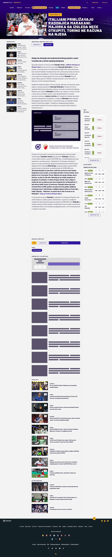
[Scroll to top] (94, 518)
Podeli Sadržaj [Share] (55, 14)
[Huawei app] (108, 521)
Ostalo (91, 526)
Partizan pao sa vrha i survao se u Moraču (61, 509)
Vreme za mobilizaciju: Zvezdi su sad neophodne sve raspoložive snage (64, 487)
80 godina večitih (72, 526)
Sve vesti (34, 526)
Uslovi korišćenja (41, 544)
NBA (60, 526)
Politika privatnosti (55, 544)
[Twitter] (52, 548)
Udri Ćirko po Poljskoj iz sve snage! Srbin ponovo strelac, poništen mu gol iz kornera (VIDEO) (63, 441)
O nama (34, 544)
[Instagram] (48, 548)
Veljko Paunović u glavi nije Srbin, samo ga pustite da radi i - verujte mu (22, 55)
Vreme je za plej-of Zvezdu (22, 62)
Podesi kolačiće (75, 544)
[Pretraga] (87, 2)
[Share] (34, 242)
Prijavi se (104, 2)
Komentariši (48, 44)
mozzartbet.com (94, 160)
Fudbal (19, 43)
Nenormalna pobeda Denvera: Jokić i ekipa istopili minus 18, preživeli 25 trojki (22, 86)
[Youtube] (59, 548)
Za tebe (21, 526)
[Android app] (102, 521)
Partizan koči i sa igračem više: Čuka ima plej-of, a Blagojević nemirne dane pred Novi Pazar (63, 498)
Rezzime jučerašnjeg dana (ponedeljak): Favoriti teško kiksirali (22, 70)
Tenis (85, 526)
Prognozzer (95, 2)
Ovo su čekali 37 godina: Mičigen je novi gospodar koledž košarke (22, 78)
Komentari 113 (37, 44)
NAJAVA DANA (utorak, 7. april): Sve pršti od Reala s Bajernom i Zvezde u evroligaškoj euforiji (22, 47)
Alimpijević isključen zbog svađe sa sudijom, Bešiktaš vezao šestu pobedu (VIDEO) (64, 452)
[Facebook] (56, 548)
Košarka (20, 60)
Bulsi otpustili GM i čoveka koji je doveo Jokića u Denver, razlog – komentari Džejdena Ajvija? (65, 419)
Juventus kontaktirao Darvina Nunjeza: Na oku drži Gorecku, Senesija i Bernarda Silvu (22, 102)
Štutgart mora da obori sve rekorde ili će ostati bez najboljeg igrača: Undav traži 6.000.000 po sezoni (63, 463)
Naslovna (28, 526)
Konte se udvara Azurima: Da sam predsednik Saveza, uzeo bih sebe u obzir (22, 109)
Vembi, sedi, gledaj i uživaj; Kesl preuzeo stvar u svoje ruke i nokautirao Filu (22, 94)
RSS (48, 544)
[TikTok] (63, 548)
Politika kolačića (65, 544)
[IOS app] (105, 521)
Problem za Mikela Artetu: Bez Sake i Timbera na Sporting (63, 473)
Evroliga (55, 526)
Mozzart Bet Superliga (44, 526)
